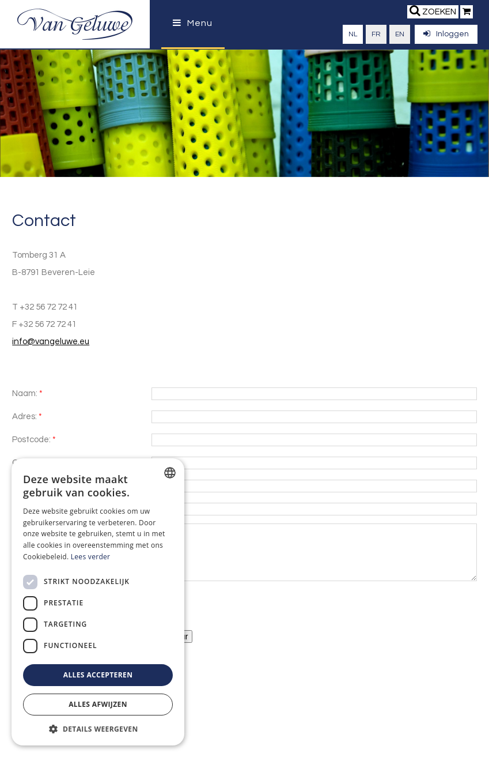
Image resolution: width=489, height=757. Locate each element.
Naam (24, 393)
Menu (193, 23)
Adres (23, 416)
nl (352, 34)
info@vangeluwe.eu (50, 341)
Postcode (30, 439)
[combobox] (170, 473)
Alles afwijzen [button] (98, 704)
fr (376, 34)
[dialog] (98, 601)
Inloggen (446, 33)
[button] (98, 728)
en (399, 34)
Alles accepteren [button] (98, 675)
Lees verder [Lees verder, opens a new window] (91, 557)
